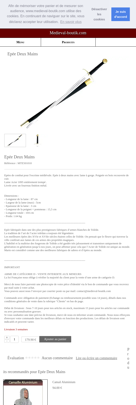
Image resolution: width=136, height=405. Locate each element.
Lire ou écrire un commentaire (96, 358)
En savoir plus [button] (71, 22)
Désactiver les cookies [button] (99, 14)
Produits (68, 42)
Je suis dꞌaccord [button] (120, 14)
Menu (20, 42)
